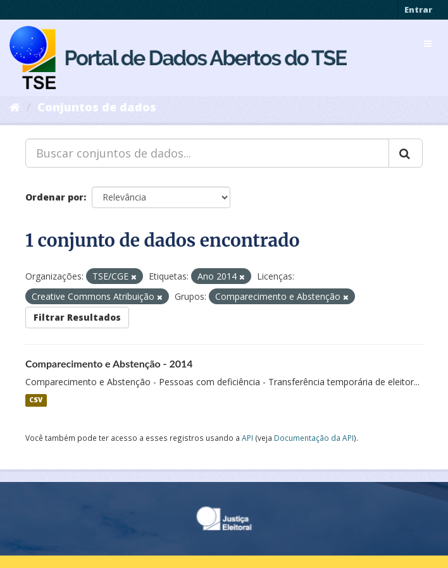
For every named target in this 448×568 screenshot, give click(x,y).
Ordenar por (54, 197)
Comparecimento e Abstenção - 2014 (109, 363)
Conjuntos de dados (96, 106)
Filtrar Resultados (77, 317)
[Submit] (406, 153)
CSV (35, 400)
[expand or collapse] (428, 43)
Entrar (418, 9)
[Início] (14, 106)
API (247, 438)
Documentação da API (314, 438)
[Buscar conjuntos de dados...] (207, 153)
